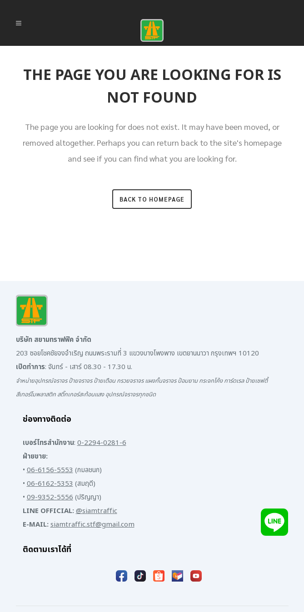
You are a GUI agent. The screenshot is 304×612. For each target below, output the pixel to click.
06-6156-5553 (50, 470)
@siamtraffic (96, 511)
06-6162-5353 (50, 484)
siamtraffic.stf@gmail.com (92, 524)
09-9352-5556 (50, 497)
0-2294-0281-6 (101, 443)
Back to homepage (152, 199)
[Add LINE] (274, 525)
